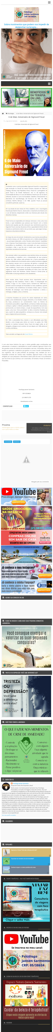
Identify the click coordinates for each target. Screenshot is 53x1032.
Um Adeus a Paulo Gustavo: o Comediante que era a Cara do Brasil (41, 421)
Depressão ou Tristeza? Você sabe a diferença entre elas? (24, 842)
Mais (26, 406)
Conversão (8, 433)
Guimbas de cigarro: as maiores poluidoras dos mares (23, 859)
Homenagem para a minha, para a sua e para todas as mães (13, 420)
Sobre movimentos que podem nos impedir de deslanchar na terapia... (26, 26)
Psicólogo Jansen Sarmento (21, 775)
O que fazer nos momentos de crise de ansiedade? (22, 850)
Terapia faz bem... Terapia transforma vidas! (26, 1026)
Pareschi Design (28, 1028)
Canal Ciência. (29, 334)
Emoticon (17, 433)
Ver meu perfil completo (9, 807)
